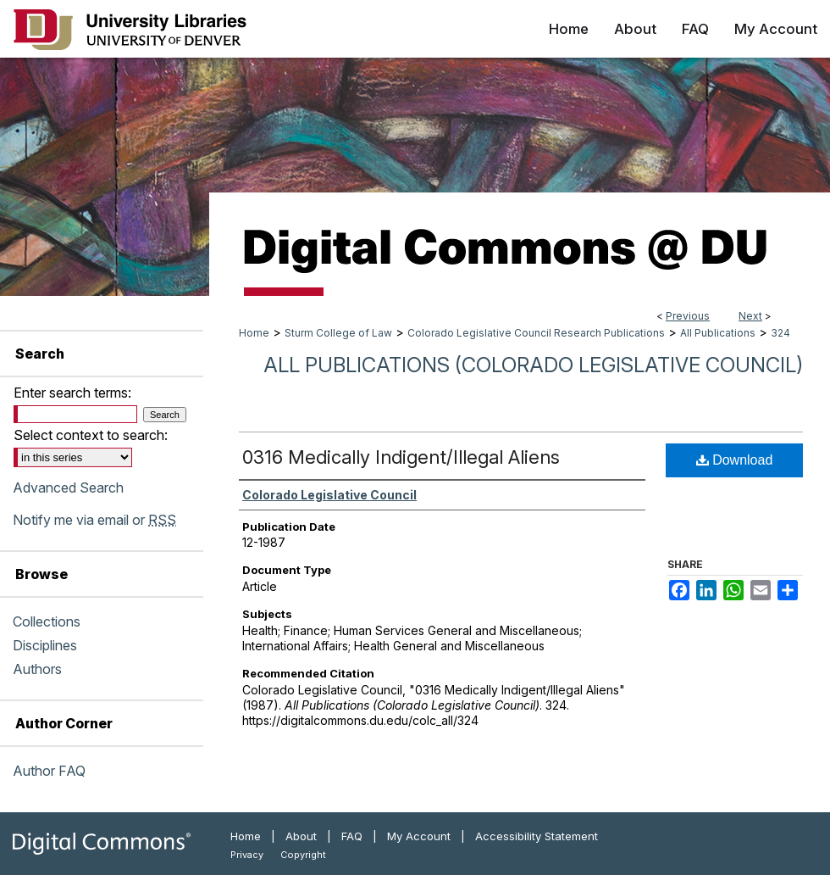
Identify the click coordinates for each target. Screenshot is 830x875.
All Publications (717, 332)
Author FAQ (49, 770)
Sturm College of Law (338, 332)
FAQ (351, 836)
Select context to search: (91, 434)
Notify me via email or (94, 519)
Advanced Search (68, 487)
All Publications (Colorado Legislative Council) (533, 365)
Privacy (246, 855)
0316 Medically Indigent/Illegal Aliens (401, 457)
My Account (419, 836)
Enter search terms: (72, 392)
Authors (37, 668)
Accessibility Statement (536, 836)
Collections (46, 621)
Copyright (303, 855)
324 (780, 332)
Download (734, 460)
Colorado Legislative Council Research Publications (536, 332)
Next (750, 315)
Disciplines (45, 645)
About (301, 836)
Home (254, 332)
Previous (688, 315)
